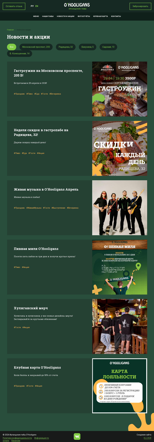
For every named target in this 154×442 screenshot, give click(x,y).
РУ (32, 6)
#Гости (44, 94)
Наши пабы (48, 16)
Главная (10, 30)
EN (36, 6)
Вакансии (16, 441)
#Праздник (19, 94)
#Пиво (29, 94)
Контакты (116, 16)
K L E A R (147, 438)
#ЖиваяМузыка (33, 208)
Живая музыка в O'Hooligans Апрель (46, 189)
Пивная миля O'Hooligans (36, 248)
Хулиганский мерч (31, 308)
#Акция (40, 153)
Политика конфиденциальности (17, 438)
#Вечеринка (55, 94)
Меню (36, 16)
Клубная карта (100, 16)
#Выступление (58, 208)
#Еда (36, 94)
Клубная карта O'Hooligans (37, 367)
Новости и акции (65, 16)
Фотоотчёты (84, 16)
